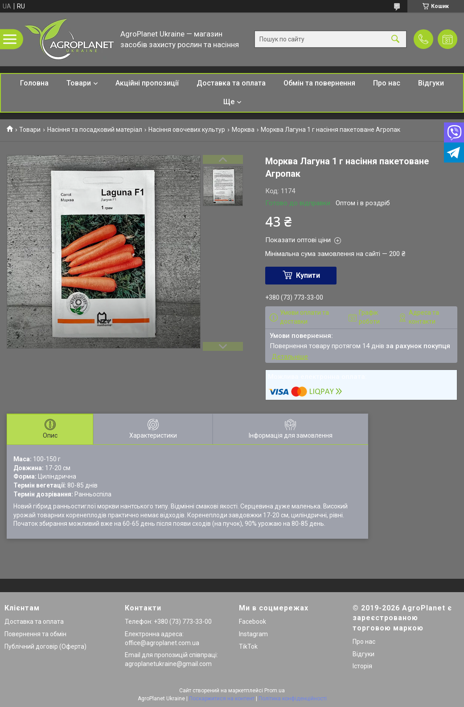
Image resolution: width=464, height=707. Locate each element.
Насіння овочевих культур (186, 129)
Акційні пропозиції (147, 83)
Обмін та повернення (319, 83)
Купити (308, 275)
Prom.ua (274, 690)
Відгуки (431, 83)
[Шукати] (395, 39)
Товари (78, 83)
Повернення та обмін (35, 634)
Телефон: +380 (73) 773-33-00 (168, 621)
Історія (362, 666)
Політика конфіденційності (293, 698)
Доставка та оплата (231, 83)
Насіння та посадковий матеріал (94, 129)
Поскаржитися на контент (222, 698)
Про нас (386, 83)
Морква (243, 129)
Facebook (252, 621)
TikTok (248, 646)
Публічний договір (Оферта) (45, 646)
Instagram (253, 634)
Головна (34, 83)
